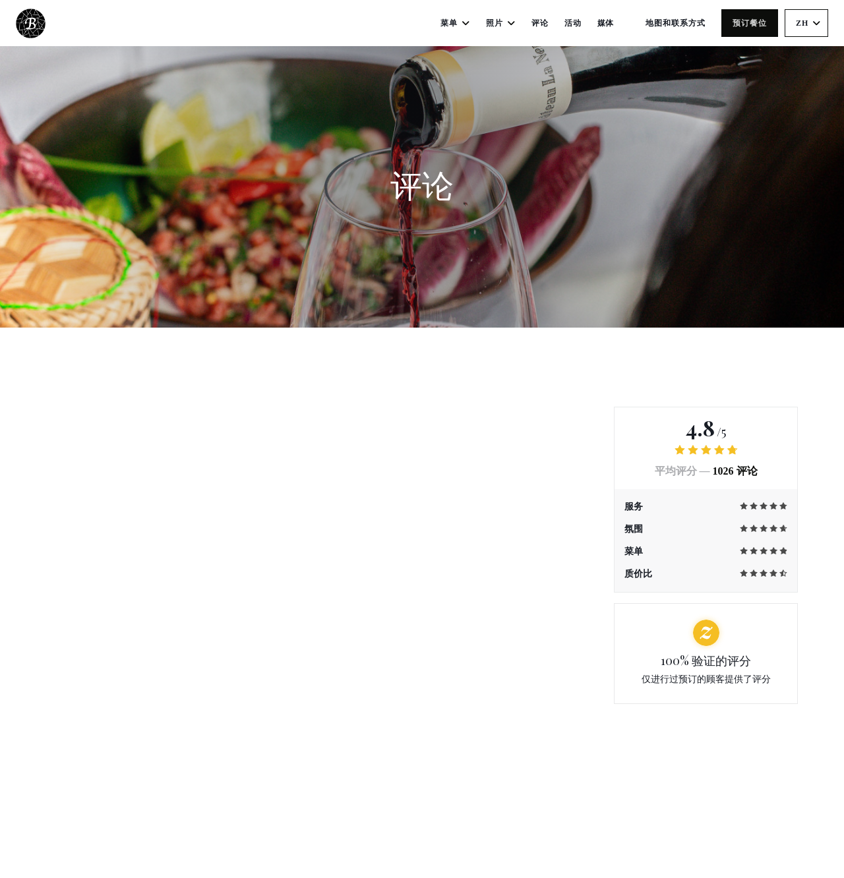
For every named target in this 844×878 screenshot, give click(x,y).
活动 (573, 23)
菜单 (455, 23)
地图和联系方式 (676, 23)
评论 (540, 23)
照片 (501, 23)
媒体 (606, 23)
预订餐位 (750, 23)
